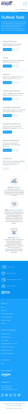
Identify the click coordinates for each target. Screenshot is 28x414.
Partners (3, 323)
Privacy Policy (9, 408)
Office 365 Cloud (6, 337)
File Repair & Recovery (7, 347)
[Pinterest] (19, 395)
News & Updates (6, 320)
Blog (2, 363)
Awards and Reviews (7, 314)
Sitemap (16, 408)
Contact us (17, 9)
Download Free (7, 132)
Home (2, 12)
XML (20, 408)
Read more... (16, 45)
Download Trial (7, 49)
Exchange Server (6, 334)
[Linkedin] (6, 395)
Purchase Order (9, 249)
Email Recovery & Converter (9, 343)
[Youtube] (15, 395)
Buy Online (15, 49)
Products (7, 12)
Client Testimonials (6, 317)
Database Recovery (6, 350)
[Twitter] (10, 395)
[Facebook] (2, 395)
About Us (3, 310)
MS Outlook (4, 340)
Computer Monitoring (7, 353)
